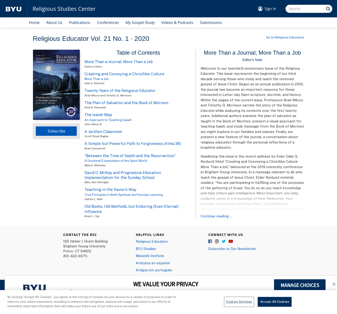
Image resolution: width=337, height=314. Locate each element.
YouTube (231, 241)
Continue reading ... (216, 216)
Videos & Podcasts (177, 22)
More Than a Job (96, 79)
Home (34, 22)
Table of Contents (138, 52)
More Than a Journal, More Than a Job (118, 61)
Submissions (211, 22)
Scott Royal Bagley (96, 136)
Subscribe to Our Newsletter (232, 248)
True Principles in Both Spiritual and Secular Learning (123, 195)
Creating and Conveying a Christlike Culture (124, 74)
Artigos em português (154, 270)
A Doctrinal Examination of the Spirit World (115, 161)
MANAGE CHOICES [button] (300, 285)
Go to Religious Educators (285, 37)
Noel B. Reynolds (95, 107)
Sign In (270, 8)
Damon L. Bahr (93, 199)
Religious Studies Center (64, 9)
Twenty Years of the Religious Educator (120, 90)
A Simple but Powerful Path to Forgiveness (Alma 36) (132, 143)
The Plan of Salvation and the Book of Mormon (126, 102)
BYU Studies (146, 248)
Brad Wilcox (91, 95)
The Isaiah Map (98, 114)
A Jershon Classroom (103, 131)
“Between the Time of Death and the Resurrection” (130, 155)
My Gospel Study (140, 22)
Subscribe (56, 131)
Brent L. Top (91, 216)
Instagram (217, 241)
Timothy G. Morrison (119, 95)
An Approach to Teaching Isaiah (108, 120)
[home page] (13, 8)
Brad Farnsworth (95, 148)
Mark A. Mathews (95, 165)
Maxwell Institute (150, 255)
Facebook (210, 241)
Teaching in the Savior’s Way (110, 189)
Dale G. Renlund (94, 83)
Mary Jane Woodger (96, 182)
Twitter (224, 241)
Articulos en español (153, 263)
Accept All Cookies (274, 304)
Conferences (108, 22)
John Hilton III (93, 124)
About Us (54, 22)
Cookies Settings (239, 304)
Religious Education (152, 241)
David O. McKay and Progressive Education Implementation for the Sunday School (122, 175)
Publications (79, 22)
